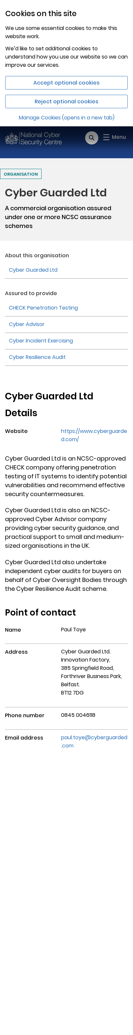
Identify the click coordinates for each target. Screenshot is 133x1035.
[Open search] (91, 137)
